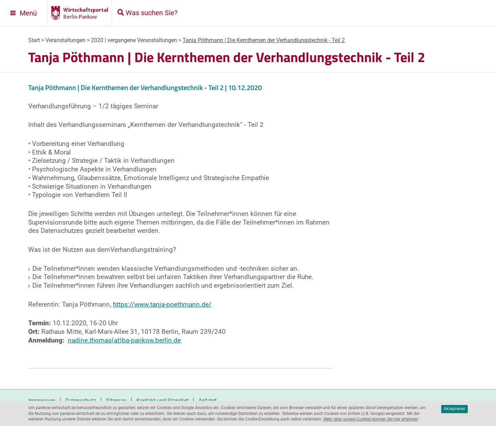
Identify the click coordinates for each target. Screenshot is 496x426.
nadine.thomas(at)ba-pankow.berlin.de (124, 340)
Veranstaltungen (65, 40)
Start (34, 40)
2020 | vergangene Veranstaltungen (134, 40)
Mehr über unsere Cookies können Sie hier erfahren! (370, 419)
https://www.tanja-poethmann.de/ (162, 304)
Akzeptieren (454, 408)
